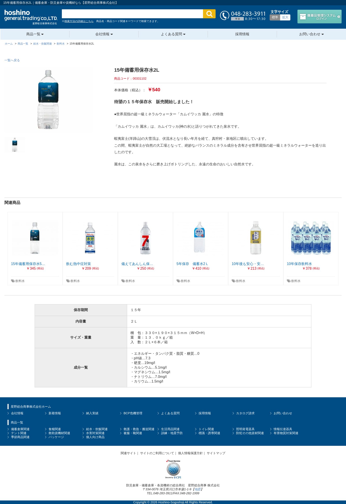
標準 (275, 17)
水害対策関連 (95, 433)
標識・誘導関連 (209, 433)
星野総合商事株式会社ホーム (31, 406)
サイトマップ (216, 453)
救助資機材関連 (59, 433)
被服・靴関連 (133, 433)
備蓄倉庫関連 (20, 429)
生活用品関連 (170, 429)
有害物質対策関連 (286, 433)
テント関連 (18, 433)
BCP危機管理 (133, 413)
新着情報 (55, 413)
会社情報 (102, 34)
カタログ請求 (245, 413)
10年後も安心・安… (248, 264)
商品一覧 (33, 34)
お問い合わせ (310, 34)
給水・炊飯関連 (97, 429)
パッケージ (56, 437)
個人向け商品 (95, 437)
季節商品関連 (20, 437)
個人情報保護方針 (190, 453)
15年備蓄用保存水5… (28, 264)
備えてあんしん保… (137, 264)
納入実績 (92, 413)
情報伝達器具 (283, 429)
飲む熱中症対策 (78, 264)
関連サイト (128, 453)
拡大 (285, 17)
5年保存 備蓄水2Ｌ (193, 264)
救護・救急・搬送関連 (139, 429)
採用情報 (242, 34)
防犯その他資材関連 (250, 433)
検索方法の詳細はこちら (79, 21)
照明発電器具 (245, 429)
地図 (197, 489)
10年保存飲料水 (299, 264)
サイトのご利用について (157, 453)
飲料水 (20, 281)
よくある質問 (172, 34)
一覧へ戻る (12, 60)
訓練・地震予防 (172, 433)
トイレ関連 (206, 429)
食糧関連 (55, 429)
